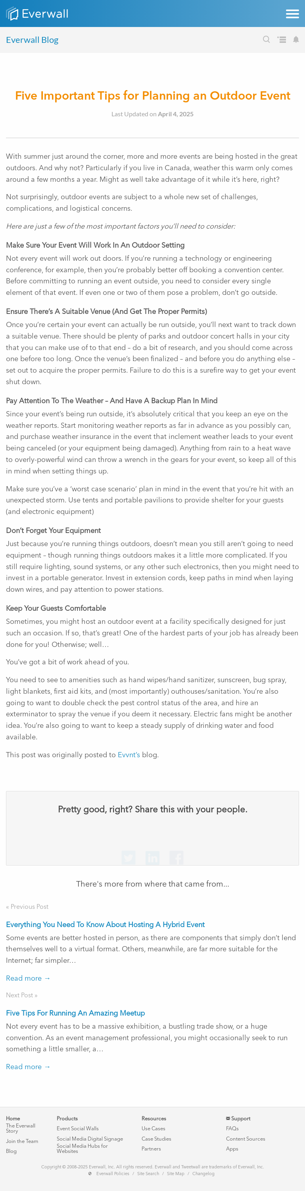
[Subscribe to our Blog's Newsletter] (296, 40)
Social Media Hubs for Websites (82, 1148)
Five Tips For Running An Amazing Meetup (75, 1013)
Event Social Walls (78, 1128)
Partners (151, 1148)
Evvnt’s (129, 754)
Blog (11, 1151)
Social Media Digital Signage (90, 1138)
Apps (232, 1148)
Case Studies (156, 1138)
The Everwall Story (20, 1128)
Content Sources (245, 1138)
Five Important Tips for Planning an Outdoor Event (152, 95)
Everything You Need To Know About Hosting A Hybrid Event (105, 924)
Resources (154, 1118)
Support (238, 1118)
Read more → (28, 978)
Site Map (175, 1173)
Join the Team (22, 1141)
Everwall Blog (32, 39)
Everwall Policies (112, 1173)
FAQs (232, 1128)
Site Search (148, 1173)
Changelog (203, 1173)
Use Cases (153, 1128)
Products (67, 1118)
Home (13, 1118)
